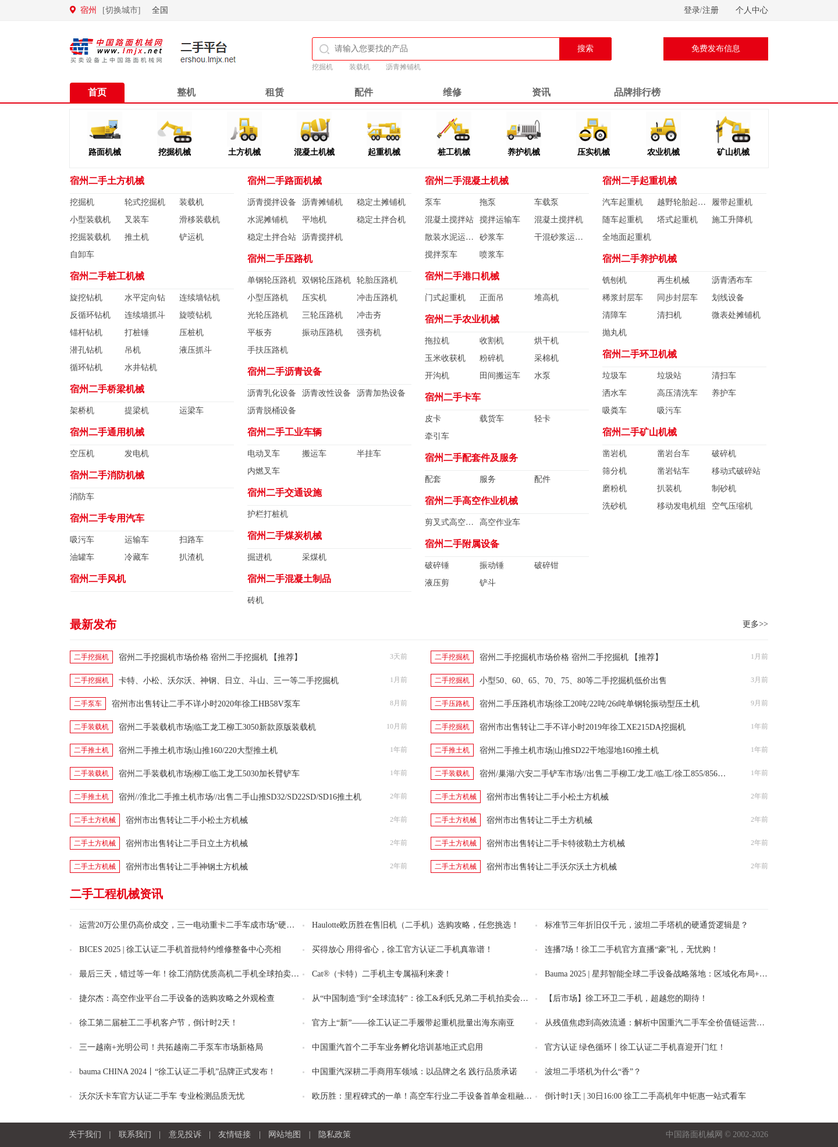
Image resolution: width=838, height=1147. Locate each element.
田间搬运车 (500, 375)
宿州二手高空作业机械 (471, 501)
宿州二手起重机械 (639, 181)
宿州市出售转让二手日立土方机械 (187, 843)
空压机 (82, 453)
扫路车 (191, 539)
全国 (160, 10)
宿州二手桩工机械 (107, 276)
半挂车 (369, 453)
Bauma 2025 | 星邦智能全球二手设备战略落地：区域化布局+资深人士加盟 (656, 974)
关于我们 (85, 1134)
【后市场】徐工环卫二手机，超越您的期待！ (626, 998)
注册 (710, 10)
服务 (488, 479)
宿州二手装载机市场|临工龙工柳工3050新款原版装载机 (217, 727)
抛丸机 (614, 332)
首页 (97, 92)
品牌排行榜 (637, 92)
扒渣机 (191, 557)
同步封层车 (677, 297)
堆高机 (546, 297)
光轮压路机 (267, 315)
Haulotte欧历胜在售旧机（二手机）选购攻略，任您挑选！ (415, 925)
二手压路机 (452, 703)
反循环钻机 (90, 315)
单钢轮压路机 (271, 280)
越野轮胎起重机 (684, 202)
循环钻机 (86, 367)
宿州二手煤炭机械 (284, 536)
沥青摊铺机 (403, 67)
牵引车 (437, 436)
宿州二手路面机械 (284, 181)
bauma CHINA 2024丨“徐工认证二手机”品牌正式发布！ (177, 1071)
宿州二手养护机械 (639, 259)
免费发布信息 (715, 48)
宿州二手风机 (98, 579)
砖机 (255, 600)
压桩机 (191, 332)
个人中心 (752, 10)
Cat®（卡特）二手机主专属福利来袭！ (382, 974)
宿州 (110, 10)
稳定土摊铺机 (381, 202)
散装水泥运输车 (452, 237)
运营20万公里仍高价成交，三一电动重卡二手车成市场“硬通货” (191, 925)
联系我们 (135, 1134)
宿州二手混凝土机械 (467, 181)
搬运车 (314, 453)
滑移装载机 (199, 219)
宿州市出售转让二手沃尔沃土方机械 (552, 866)
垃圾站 (669, 375)
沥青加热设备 (381, 393)
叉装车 (137, 219)
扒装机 (669, 488)
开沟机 (437, 375)
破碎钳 (546, 565)
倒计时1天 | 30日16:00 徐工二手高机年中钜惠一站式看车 (645, 1096)
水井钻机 (141, 367)
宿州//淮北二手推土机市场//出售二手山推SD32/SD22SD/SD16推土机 (240, 797)
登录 (692, 10)
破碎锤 (437, 565)
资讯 (541, 92)
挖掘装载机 (90, 237)
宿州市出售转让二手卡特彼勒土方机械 (556, 843)
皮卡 (433, 418)
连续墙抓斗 (145, 315)
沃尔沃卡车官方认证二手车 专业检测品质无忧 (161, 1096)
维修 (452, 92)
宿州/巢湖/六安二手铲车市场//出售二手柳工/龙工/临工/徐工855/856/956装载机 (618, 773)
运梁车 (191, 410)
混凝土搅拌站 (449, 219)
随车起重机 (622, 219)
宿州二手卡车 (453, 397)
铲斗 (488, 582)
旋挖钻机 (86, 297)
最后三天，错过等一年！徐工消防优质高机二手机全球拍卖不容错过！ (191, 974)
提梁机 (137, 410)
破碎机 (724, 453)
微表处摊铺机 (736, 315)
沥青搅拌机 (322, 237)
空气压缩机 (732, 506)
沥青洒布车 (732, 280)
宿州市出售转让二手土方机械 (539, 820)
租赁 (274, 92)
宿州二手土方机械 (107, 181)
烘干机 (546, 340)
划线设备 (728, 297)
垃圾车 (614, 375)
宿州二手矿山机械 (639, 432)
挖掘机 (322, 67)
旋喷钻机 (195, 315)
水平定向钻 (145, 297)
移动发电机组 (681, 506)
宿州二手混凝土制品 (289, 579)
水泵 (542, 375)
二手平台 (208, 52)
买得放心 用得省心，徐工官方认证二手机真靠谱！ (402, 949)
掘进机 (259, 557)
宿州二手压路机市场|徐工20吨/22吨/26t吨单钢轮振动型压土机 (589, 703)
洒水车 (614, 393)
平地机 (314, 219)
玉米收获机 (445, 358)
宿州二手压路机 (280, 259)
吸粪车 (614, 410)
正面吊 (492, 297)
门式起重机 (445, 297)
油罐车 (82, 557)
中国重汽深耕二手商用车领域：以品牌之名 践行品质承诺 (415, 1071)
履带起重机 (732, 202)
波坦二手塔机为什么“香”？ (593, 1071)
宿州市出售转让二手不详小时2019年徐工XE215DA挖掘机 (583, 727)
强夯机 (369, 332)
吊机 (133, 350)
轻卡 (542, 418)
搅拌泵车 (441, 254)
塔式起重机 (677, 219)
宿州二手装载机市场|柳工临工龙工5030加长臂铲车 (209, 773)
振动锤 (492, 565)
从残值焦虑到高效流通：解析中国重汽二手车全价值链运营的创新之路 (656, 1022)
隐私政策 (334, 1134)
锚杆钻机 (86, 332)
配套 (433, 479)
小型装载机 (90, 219)
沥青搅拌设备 (271, 202)
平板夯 (259, 332)
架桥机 (82, 410)
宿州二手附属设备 (462, 544)
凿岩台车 (673, 453)
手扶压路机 (267, 350)
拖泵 (488, 202)
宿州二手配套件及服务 (471, 458)
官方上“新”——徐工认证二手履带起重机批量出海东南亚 (413, 1022)
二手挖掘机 (91, 657)
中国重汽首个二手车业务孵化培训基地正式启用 (397, 1047)
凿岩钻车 (673, 471)
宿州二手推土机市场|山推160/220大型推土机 (198, 750)
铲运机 (191, 237)
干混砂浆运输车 (561, 237)
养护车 (724, 393)
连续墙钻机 (199, 297)
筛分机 (614, 471)
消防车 (82, 496)
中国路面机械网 (116, 50)
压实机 (314, 297)
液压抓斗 (195, 350)
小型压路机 (267, 297)
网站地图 (284, 1134)
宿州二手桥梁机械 (107, 389)
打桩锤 (137, 332)
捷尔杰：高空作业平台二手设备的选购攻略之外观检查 (177, 998)
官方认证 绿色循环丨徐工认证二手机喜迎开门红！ (635, 1047)
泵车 (433, 202)
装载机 (359, 67)
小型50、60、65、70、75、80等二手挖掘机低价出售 (573, 680)
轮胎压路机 (377, 280)
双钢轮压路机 (326, 280)
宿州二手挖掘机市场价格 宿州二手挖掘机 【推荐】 (210, 657)
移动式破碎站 (736, 471)
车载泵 (546, 202)
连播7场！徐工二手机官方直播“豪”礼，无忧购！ (632, 949)
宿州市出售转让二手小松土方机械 (548, 797)
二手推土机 (91, 750)
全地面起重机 (626, 237)
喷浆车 (492, 254)
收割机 (492, 340)
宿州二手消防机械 (107, 475)
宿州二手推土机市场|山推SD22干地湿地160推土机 (569, 750)
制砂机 (724, 488)
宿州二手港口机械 (462, 276)
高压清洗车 (677, 393)
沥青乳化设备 (271, 393)
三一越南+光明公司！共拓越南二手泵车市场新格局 (171, 1047)
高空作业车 (500, 522)
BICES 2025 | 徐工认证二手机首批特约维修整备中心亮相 (180, 949)
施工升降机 (732, 219)
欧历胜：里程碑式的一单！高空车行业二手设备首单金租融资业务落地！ (423, 1096)
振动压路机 (322, 332)
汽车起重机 (622, 202)
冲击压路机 (377, 297)
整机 (186, 92)
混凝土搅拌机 (558, 219)
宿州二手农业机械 (462, 319)
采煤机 (314, 557)
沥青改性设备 (326, 393)
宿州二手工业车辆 (284, 432)
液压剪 (437, 582)
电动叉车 (263, 453)
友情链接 (234, 1134)
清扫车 (724, 375)
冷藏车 (137, 557)
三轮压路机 (322, 315)
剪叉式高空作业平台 (452, 522)
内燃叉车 (263, 471)
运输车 (137, 539)
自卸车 (82, 254)
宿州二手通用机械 (107, 432)
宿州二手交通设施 (284, 493)
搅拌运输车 (500, 219)
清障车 (614, 315)
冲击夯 (369, 315)
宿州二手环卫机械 (639, 354)
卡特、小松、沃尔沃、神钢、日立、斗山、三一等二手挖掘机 (229, 680)
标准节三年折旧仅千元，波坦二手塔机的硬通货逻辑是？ (646, 925)
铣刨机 (614, 280)
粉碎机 (492, 358)
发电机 (137, 453)
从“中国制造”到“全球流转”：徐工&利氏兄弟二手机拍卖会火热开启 (423, 998)
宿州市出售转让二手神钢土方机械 (187, 866)
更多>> (755, 624)
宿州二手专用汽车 (107, 518)
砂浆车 (492, 237)
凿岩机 (614, 453)
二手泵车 (88, 703)
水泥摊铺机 (267, 219)
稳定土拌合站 (271, 237)
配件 (363, 92)
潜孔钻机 (86, 350)
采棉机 (546, 358)
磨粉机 (614, 488)
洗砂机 (614, 506)
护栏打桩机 (267, 514)
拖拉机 (437, 340)
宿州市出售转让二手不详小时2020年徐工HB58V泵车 (206, 703)
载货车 (492, 418)
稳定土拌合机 (381, 219)
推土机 (137, 237)
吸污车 (82, 539)
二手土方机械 (456, 797)
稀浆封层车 (622, 297)
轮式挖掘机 (145, 202)
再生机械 (673, 280)
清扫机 (669, 315)
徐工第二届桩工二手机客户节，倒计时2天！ (158, 1022)
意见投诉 (185, 1134)
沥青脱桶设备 (271, 410)
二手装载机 (91, 727)
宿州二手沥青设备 (284, 372)
